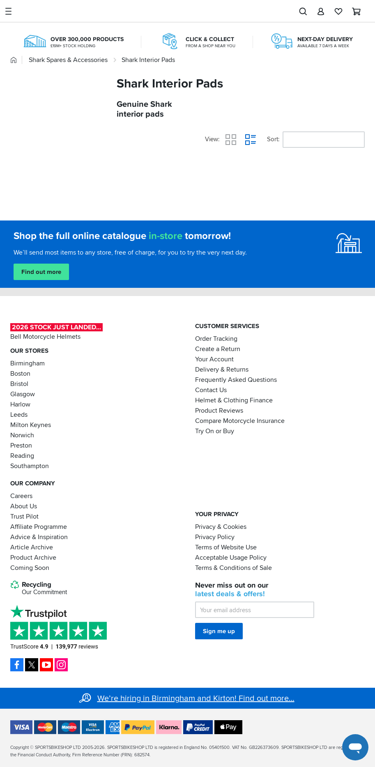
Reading (22, 456)
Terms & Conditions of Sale (233, 567)
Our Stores (29, 350)
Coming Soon (29, 567)
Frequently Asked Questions (236, 380)
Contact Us (211, 390)
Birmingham (27, 363)
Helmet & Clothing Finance (234, 400)
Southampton (29, 466)
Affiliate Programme (38, 526)
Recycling (38, 588)
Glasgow (22, 394)
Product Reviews (219, 410)
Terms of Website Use (226, 547)
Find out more (41, 272)
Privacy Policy (215, 537)
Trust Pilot (24, 516)
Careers (21, 495)
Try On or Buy (214, 431)
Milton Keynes (30, 425)
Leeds (19, 415)
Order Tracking (216, 339)
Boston (20, 374)
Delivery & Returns (221, 369)
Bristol (19, 384)
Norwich (22, 435)
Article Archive (31, 547)
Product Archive (33, 557)
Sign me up (219, 631)
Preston (21, 445)
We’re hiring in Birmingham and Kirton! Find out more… (195, 698)
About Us (23, 506)
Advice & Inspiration (39, 537)
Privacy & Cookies (220, 526)
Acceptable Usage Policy (231, 557)
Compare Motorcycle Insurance (240, 421)
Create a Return (217, 349)
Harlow (20, 404)
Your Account (214, 359)
